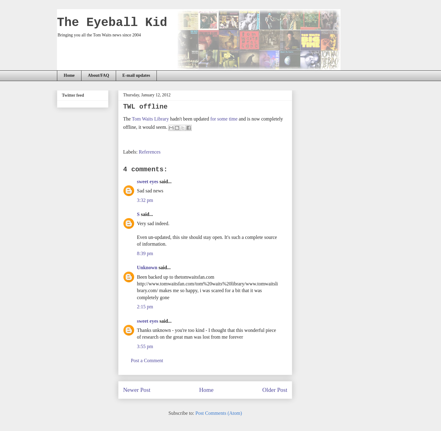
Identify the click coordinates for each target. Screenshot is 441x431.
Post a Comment (147, 360)
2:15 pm (145, 306)
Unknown (147, 267)
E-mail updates (136, 75)
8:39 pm (145, 253)
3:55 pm (145, 346)
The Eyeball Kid (112, 23)
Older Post (274, 390)
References (149, 151)
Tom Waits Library (150, 118)
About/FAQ (98, 75)
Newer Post (136, 390)
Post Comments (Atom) (218, 413)
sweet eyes (147, 181)
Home (69, 75)
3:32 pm (145, 200)
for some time (224, 118)
